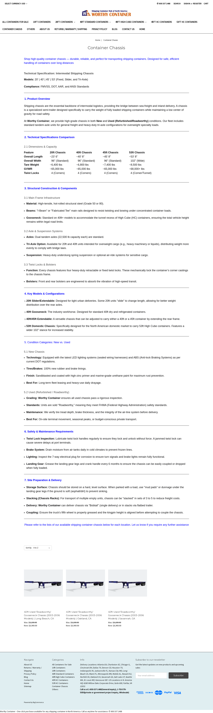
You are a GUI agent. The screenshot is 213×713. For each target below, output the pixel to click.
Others (31, 29)
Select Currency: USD (16, 3)
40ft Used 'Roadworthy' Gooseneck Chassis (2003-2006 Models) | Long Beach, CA (42, 615)
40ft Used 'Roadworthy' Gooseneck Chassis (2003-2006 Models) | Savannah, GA (126, 615)
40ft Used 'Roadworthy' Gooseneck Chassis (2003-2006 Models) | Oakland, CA (84, 615)
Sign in (187, 3)
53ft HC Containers (187, 22)
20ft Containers (65, 22)
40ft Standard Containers (95, 22)
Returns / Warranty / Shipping (70, 29)
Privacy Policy (99, 29)
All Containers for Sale (15, 22)
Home (142, 29)
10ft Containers (42, 22)
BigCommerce (38, 702)
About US (45, 29)
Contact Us (128, 29)
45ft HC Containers (161, 22)
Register (197, 3)
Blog (114, 29)
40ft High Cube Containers (130, 22)
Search (177, 3)
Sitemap (27, 686)
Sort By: (29, 547)
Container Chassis (12, 29)
